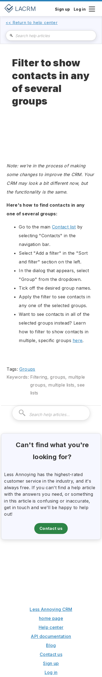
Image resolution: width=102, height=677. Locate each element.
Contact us (51, 528)
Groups (27, 369)
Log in (51, 672)
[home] (20, 8)
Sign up (51, 663)
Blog (51, 645)
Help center (51, 627)
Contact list (64, 227)
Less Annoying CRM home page (51, 614)
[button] (92, 8)
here (77, 340)
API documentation (51, 636)
